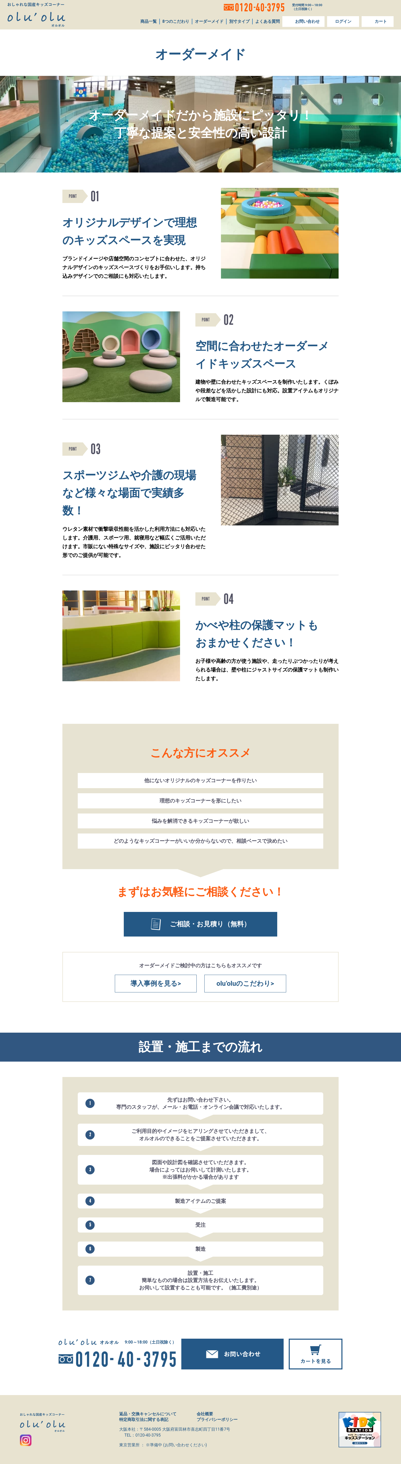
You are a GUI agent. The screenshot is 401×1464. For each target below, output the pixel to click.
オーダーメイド (208, 21)
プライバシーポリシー (217, 1419)
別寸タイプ (239, 21)
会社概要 (205, 1413)
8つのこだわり (175, 21)
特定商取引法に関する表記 (143, 1419)
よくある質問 (267, 21)
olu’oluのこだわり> (245, 983)
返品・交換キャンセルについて (147, 1413)
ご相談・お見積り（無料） (200, 924)
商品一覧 (148, 21)
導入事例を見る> (155, 983)
